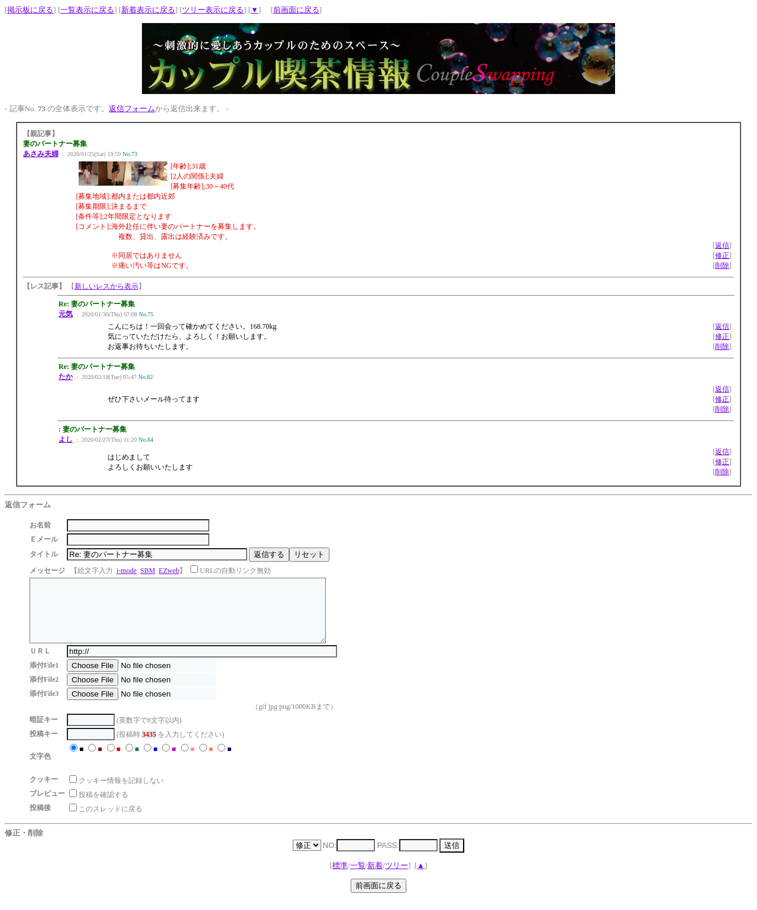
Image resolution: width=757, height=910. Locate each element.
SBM (147, 570)
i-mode (127, 570)
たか (66, 377)
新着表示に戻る (148, 9)
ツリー (396, 877)
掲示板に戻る (30, 9)
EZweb (168, 570)
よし (66, 439)
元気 (66, 314)
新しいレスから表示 (106, 286)
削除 (722, 265)
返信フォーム (132, 108)
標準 (340, 877)
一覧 (357, 877)
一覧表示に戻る (87, 9)
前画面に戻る (296, 9)
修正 (722, 255)
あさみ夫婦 (41, 154)
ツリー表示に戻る (213, 9)
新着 (375, 877)
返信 (722, 245)
